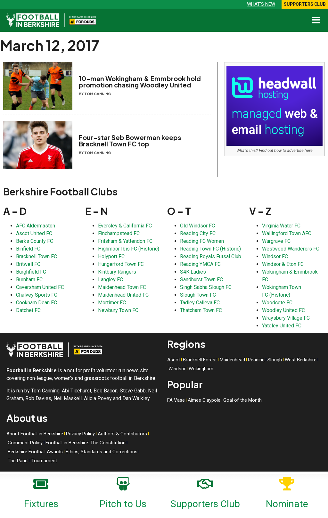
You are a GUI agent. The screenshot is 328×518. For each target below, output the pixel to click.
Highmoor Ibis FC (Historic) (128, 249)
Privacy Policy (80, 434)
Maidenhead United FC (123, 295)
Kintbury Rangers (117, 272)
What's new (261, 4)
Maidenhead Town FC (122, 287)
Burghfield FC (31, 272)
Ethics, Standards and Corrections (101, 452)
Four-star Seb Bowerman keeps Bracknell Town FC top (130, 140)
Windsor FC (275, 256)
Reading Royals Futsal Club (210, 256)
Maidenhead (232, 360)
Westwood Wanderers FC (290, 249)
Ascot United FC (34, 233)
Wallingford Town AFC (286, 233)
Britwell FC (28, 264)
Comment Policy (25, 443)
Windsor (177, 369)
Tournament (44, 461)
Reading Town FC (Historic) (210, 249)
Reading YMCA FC (200, 264)
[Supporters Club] (205, 483)
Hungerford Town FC (121, 264)
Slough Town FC (198, 295)
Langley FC (110, 279)
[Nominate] (287, 483)
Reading (256, 360)
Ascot (173, 360)
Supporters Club (205, 503)
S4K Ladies (193, 272)
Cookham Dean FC (36, 303)
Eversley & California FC (125, 226)
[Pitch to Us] (123, 483)
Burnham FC (29, 279)
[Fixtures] (41, 483)
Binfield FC (28, 249)
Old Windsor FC (197, 226)
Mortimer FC (112, 303)
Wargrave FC (276, 241)
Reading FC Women (202, 241)
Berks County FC (34, 241)
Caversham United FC (40, 287)
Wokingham (201, 369)
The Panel (18, 461)
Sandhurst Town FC (201, 279)
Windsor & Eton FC (283, 264)
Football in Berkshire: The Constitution (85, 443)
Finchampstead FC (119, 233)
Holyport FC (111, 256)
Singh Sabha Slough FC (206, 287)
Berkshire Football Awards (35, 452)
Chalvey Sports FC (36, 295)
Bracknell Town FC (36, 256)
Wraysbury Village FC (286, 318)
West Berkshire (300, 360)
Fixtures (41, 503)
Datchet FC (28, 310)
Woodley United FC (283, 310)
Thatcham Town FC (201, 310)
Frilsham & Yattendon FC (125, 241)
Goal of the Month (242, 400)
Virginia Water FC (281, 226)
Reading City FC (198, 233)
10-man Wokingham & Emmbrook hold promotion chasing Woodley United (140, 81)
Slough (274, 360)
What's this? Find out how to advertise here (274, 150)
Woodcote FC (277, 303)
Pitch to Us (123, 503)
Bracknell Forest (200, 360)
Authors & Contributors (122, 434)
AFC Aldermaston (35, 226)
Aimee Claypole (204, 400)
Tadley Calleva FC (200, 303)
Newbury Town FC (118, 310)
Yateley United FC (281, 326)
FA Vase (176, 400)
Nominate (287, 503)
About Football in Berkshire (34, 434)
